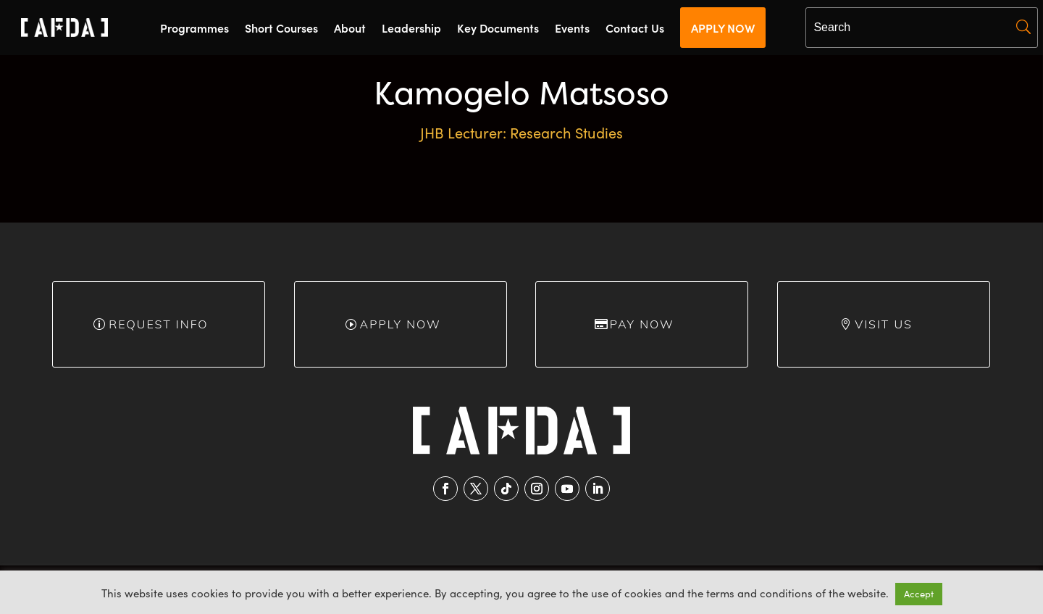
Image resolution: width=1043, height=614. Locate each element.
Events (572, 29)
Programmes (194, 29)
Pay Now (642, 324)
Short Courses (281, 29)
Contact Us (635, 29)
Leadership (411, 29)
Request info (158, 324)
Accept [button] (919, 593)
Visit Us (884, 324)
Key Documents (498, 29)
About (350, 29)
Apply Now (399, 324)
